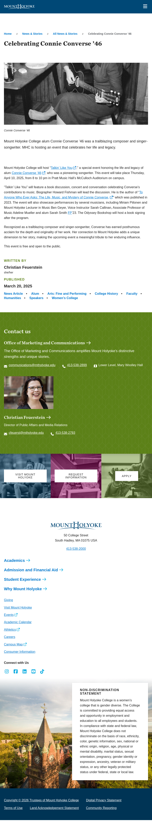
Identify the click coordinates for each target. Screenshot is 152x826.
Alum (35, 293)
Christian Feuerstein (24, 417)
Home (8, 33)
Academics (14, 560)
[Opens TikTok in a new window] (42, 671)
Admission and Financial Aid (31, 570)
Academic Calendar (18, 622)
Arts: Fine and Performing (67, 293)
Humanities (12, 298)
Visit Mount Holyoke (18, 607)
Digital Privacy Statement (104, 800)
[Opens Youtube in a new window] (33, 671)
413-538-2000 (76, 548)
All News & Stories (65, 33)
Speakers (36, 298)
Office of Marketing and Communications (44, 342)
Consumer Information (19, 651)
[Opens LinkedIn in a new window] (25, 671)
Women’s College (65, 298)
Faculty (131, 293)
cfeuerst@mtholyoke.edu (26, 432)
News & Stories (32, 33)
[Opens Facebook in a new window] (16, 671)
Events (9, 614)
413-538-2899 (77, 365)
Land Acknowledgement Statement (54, 808)
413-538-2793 (65, 432)
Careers (9, 637)
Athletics (10, 629)
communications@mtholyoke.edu (32, 365)
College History (106, 293)
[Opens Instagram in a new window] (7, 671)
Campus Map (13, 644)
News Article (13, 293)
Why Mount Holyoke (23, 589)
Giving (8, 600)
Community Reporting (101, 808)
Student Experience (22, 579)
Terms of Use (13, 808)
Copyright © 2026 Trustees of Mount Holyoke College (41, 800)
